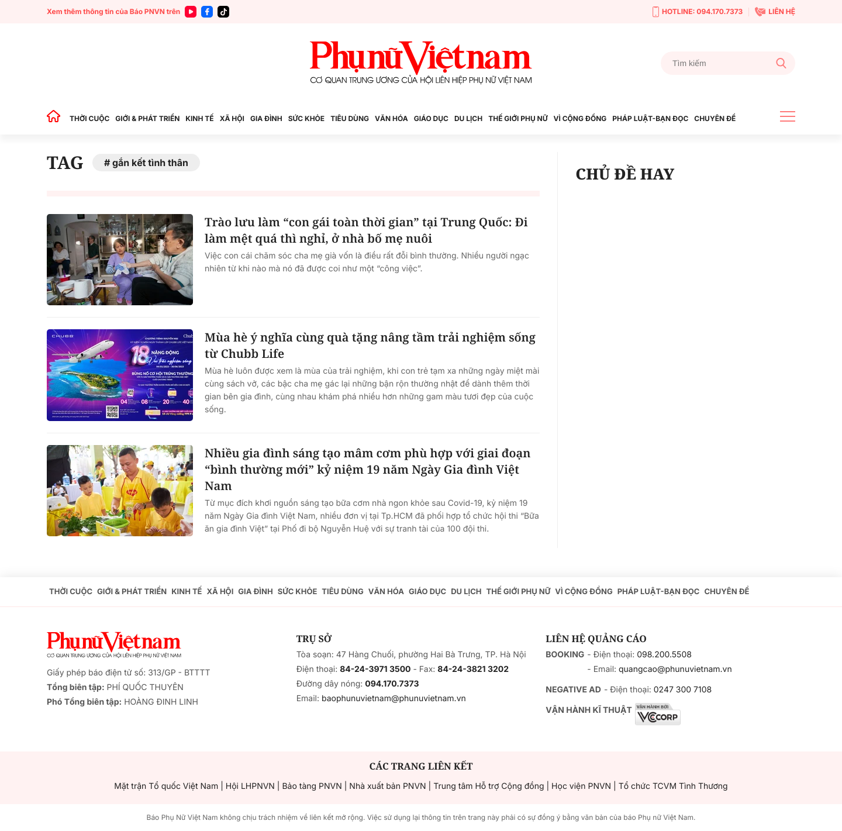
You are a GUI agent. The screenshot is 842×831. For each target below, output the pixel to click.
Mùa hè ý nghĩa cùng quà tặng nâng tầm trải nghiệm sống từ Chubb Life (370, 345)
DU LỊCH (468, 118)
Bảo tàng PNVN (311, 786)
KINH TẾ (199, 118)
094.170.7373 (392, 684)
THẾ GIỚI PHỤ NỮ (517, 118)
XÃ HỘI (232, 118)
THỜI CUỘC (89, 118)
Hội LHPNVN (250, 786)
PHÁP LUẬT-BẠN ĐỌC (650, 118)
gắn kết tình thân (150, 162)
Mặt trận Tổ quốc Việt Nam (166, 786)
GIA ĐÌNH (266, 118)
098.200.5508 (664, 655)
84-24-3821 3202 (473, 669)
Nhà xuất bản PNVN (387, 786)
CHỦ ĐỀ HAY (624, 174)
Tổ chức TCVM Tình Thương (673, 786)
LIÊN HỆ (775, 11)
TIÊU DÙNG (349, 118)
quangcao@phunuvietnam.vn (675, 669)
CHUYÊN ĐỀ (715, 118)
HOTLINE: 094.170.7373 (698, 12)
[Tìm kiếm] (728, 63)
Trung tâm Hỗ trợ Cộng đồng (488, 786)
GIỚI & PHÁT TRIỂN (147, 118)
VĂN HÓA (391, 118)
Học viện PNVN (581, 786)
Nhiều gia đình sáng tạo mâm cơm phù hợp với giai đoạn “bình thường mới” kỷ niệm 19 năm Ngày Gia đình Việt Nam (367, 469)
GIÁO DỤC (431, 118)
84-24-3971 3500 (375, 669)
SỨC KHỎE (306, 118)
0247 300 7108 (683, 690)
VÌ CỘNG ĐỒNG (580, 118)
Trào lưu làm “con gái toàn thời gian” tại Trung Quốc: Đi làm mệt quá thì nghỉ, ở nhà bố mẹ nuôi (366, 230)
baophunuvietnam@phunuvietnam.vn (394, 699)
